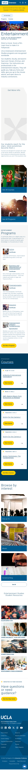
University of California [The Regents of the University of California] (21, 758)
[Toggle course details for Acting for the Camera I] (22, 424)
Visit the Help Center (9, 699)
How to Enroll (4, 732)
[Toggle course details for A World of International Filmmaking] (22, 383)
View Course (8, 383)
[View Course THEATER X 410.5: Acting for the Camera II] (12, 436)
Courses (10, 19)
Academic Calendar (18, 10)
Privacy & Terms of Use (14, 763)
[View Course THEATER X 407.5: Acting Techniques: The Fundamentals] (12, 457)
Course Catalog (5, 738)
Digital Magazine (19, 747)
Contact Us (3, 735)
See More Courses (8, 473)
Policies (17, 744)
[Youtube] (21, 728)
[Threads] (17, 728)
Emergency (4, 761)
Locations (3, 747)
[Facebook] (9, 728)
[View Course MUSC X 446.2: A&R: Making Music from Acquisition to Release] (12, 397)
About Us (17, 732)
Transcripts (4, 744)
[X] (13, 728)
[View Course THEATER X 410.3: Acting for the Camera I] (12, 417)
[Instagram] (2, 728)
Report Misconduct (21, 761)
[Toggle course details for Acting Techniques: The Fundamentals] (22, 464)
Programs (4, 19)
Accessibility (18, 738)
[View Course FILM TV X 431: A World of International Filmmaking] (12, 376)
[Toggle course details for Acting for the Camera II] (22, 443)
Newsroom (18, 741)
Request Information (20, 735)
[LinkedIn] (6, 728)
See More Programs (9, 345)
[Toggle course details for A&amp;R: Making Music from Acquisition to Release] (22, 404)
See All (14, 584)
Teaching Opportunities (7, 741)
